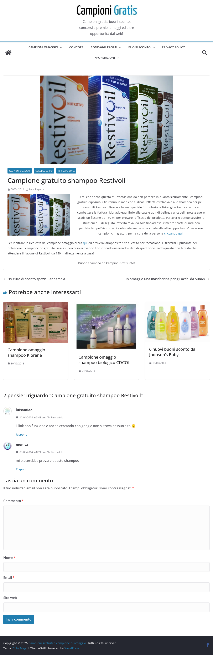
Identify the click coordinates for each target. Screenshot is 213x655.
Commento (13, 501)
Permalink (55, 417)
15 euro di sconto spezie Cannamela (34, 279)
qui (85, 243)
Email (9, 577)
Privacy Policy (173, 47)
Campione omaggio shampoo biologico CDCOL (104, 359)
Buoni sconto (139, 47)
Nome (9, 557)
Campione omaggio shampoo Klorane (26, 352)
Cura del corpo (44, 170)
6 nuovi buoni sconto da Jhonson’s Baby (172, 351)
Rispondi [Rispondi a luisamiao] (22, 434)
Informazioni (104, 58)
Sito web (10, 597)
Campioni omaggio (43, 47)
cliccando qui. (173, 233)
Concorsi (76, 47)
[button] (60, 47)
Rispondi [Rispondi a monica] (22, 469)
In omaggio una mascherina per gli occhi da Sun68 (168, 279)
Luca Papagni (37, 189)
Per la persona (66, 170)
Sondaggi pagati (104, 47)
